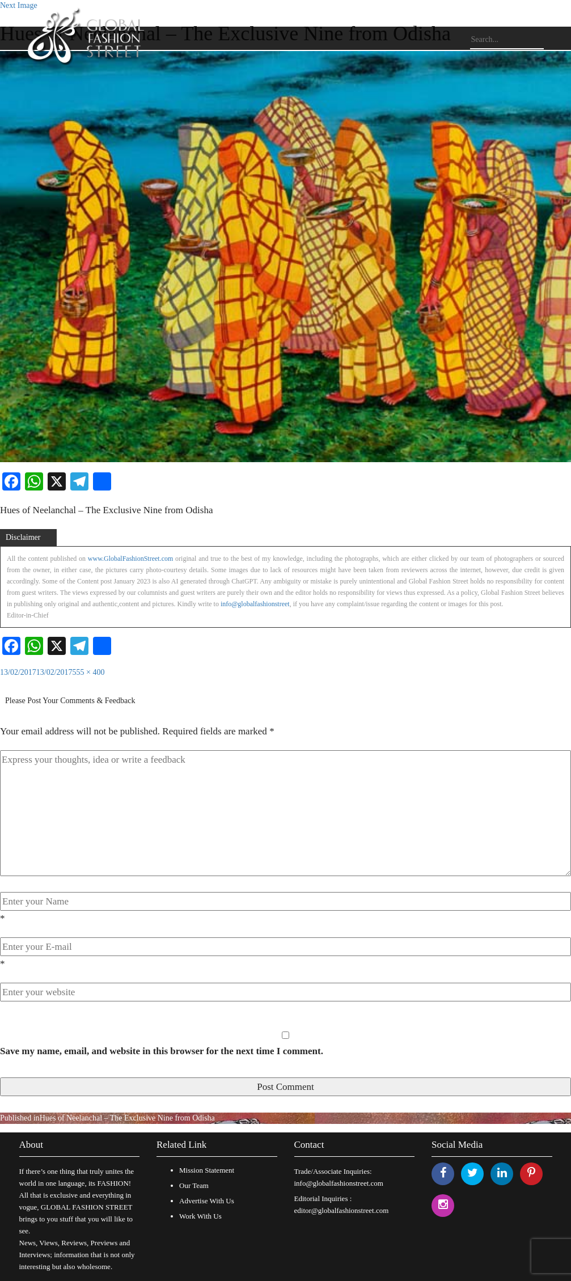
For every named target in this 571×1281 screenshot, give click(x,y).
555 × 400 (89, 672)
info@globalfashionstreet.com (338, 1183)
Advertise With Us (206, 1201)
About (31, 1144)
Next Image (18, 5)
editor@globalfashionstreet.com (341, 1210)
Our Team (194, 1185)
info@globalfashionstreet (255, 604)
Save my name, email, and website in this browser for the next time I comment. (161, 1051)
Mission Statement (206, 1170)
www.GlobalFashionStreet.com (131, 559)
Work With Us (200, 1216)
